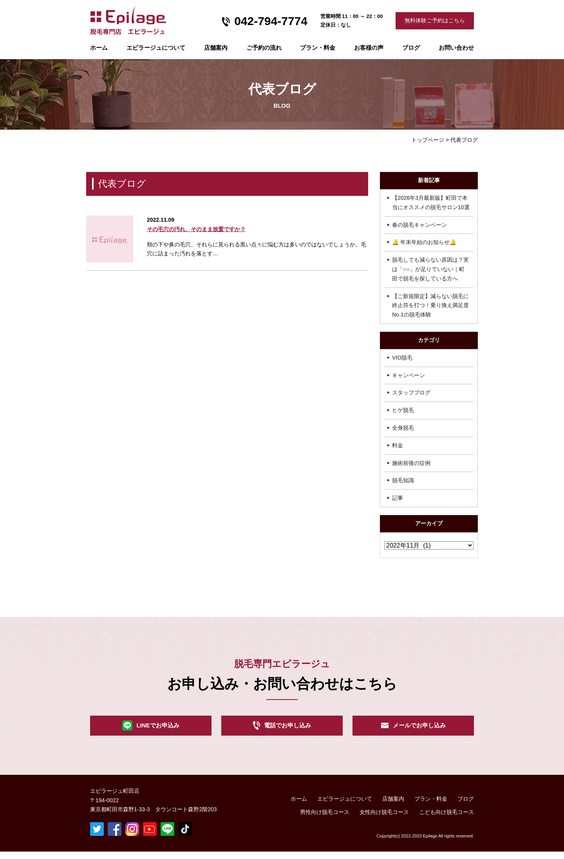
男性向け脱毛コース (324, 819)
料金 (397, 445)
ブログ (411, 47)
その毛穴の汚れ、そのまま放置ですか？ (196, 229)
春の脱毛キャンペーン (419, 225)
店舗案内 (216, 47)
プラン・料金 (430, 806)
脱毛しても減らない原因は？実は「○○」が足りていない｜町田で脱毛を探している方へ (430, 269)
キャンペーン (408, 375)
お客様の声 (368, 47)
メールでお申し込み (419, 729)
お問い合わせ (456, 47)
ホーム (99, 47)
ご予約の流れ (264, 47)
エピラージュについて (156, 47)
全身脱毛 (403, 428)
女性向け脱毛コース (384, 819)
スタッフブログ (411, 392)
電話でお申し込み (287, 729)
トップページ (427, 140)
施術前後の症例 (411, 463)
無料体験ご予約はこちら (435, 20)
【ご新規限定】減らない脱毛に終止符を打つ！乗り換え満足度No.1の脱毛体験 (430, 305)
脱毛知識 (403, 480)
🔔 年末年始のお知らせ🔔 (424, 242)
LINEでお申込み (157, 729)
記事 (397, 498)
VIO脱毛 (402, 357)
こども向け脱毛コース (446, 819)
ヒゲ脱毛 (403, 410)
